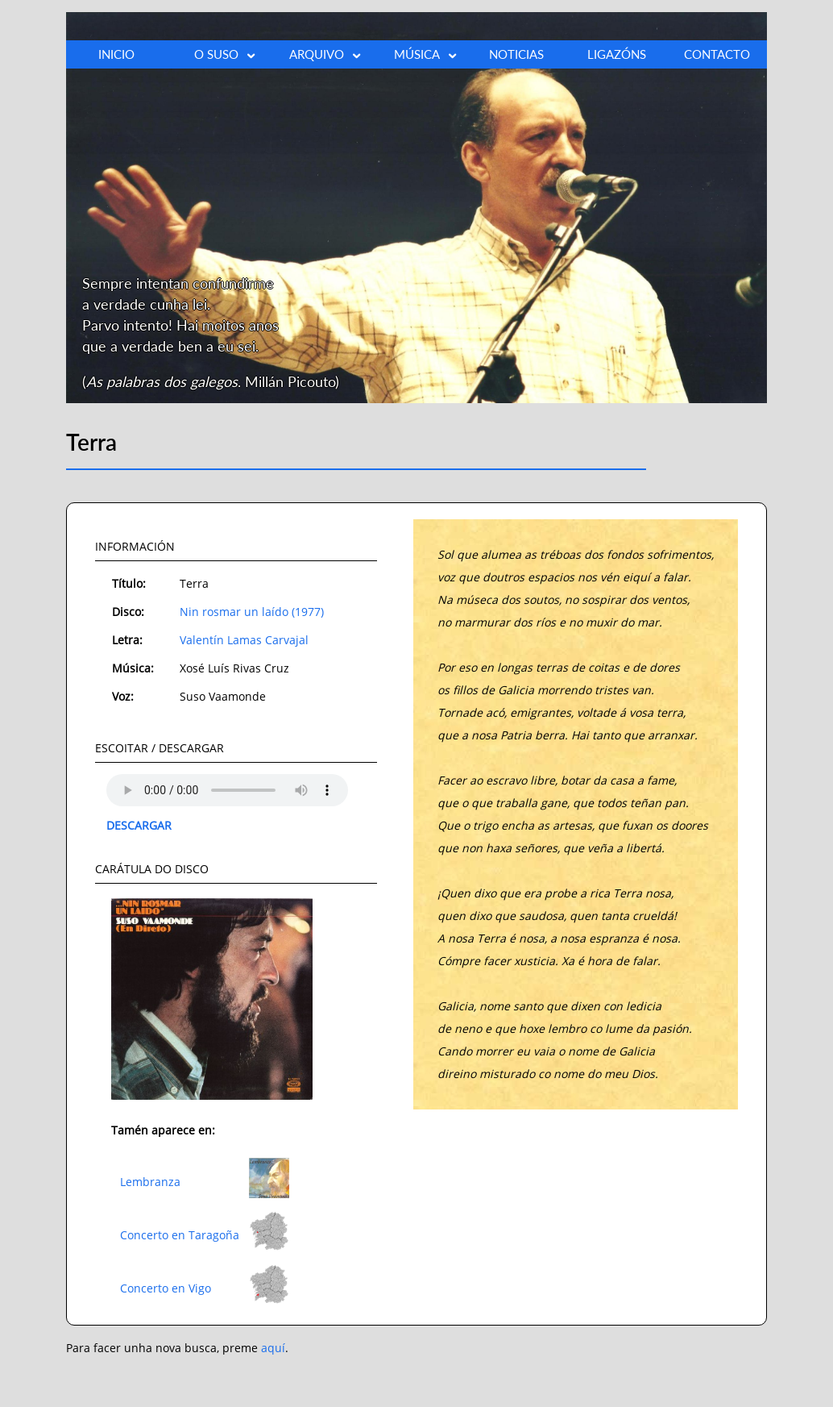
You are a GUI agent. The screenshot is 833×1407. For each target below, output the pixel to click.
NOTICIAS (516, 54)
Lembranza (150, 1181)
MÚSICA (426, 54)
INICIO (116, 54)
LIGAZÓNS (616, 54)
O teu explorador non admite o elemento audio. (227, 790)
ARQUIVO (326, 54)
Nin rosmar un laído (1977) (252, 611)
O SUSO (225, 54)
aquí (273, 1347)
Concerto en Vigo (165, 1288)
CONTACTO (717, 54)
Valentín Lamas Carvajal (244, 639)
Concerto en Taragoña (179, 1235)
